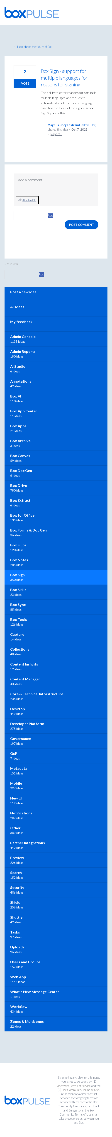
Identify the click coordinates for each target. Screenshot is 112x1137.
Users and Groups (25, 962)
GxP (13, 753)
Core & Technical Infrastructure (36, 694)
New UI (16, 798)
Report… (56, 134)
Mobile (16, 783)
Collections (19, 649)
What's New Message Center (34, 991)
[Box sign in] (50, 215)
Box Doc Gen (21, 470)
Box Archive (20, 441)
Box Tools (18, 619)
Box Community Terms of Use (80, 1090)
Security (17, 887)
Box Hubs (18, 545)
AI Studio (17, 366)
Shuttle (16, 917)
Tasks (15, 932)
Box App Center (23, 411)
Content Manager (25, 679)
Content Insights (24, 664)
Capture (17, 634)
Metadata (18, 768)
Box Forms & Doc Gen (28, 530)
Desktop (17, 709)
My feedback (21, 321)
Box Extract (20, 500)
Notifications (21, 813)
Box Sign (17, 575)
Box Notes (19, 560)
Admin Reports (23, 351)
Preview (17, 857)
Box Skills (18, 589)
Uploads (17, 947)
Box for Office (22, 515)
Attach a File (29, 200)
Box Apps (18, 426)
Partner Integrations (27, 843)
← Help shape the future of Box (33, 47)
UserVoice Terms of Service (73, 1086)
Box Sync (18, 604)
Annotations (20, 381)
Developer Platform (27, 723)
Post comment (81, 224)
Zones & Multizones (27, 1021)
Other (15, 828)
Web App (18, 977)
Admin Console (23, 336)
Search (16, 872)
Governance (20, 738)
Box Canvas (20, 455)
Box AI (15, 396)
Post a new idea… (24, 292)
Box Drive (18, 485)
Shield (15, 902)
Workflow (18, 1006)
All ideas (17, 307)
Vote (25, 83)
